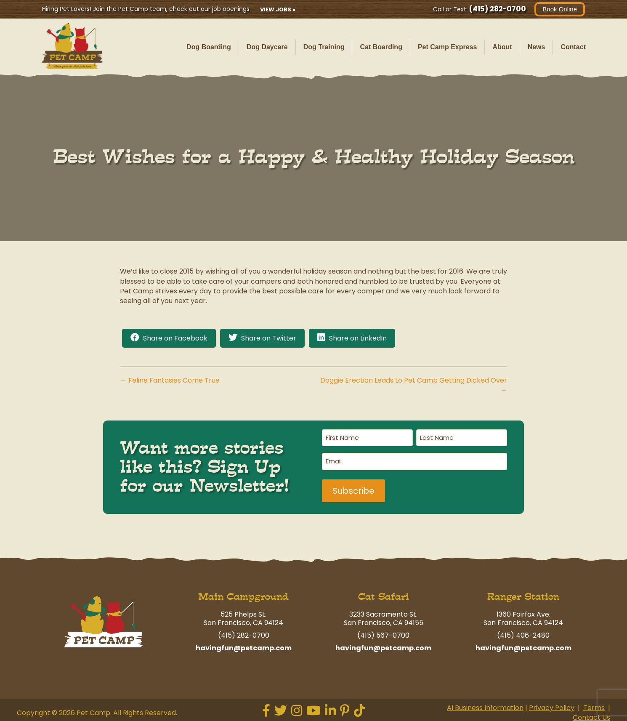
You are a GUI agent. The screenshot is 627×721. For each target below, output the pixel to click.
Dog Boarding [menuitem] (208, 47)
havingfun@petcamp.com (244, 647)
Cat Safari (383, 595)
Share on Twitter (268, 338)
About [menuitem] (502, 47)
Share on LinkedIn (358, 338)
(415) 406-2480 (523, 634)
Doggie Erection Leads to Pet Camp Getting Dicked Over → (413, 385)
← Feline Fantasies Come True (170, 380)
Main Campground (243, 595)
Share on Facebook (175, 338)
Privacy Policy (551, 706)
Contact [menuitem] (573, 47)
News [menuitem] (536, 47)
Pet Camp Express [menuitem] (447, 47)
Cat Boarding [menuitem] (381, 47)
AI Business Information (485, 706)
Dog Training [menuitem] (324, 47)
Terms (594, 706)
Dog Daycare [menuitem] (267, 47)
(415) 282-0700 (497, 9)
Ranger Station (523, 595)
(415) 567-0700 (383, 634)
